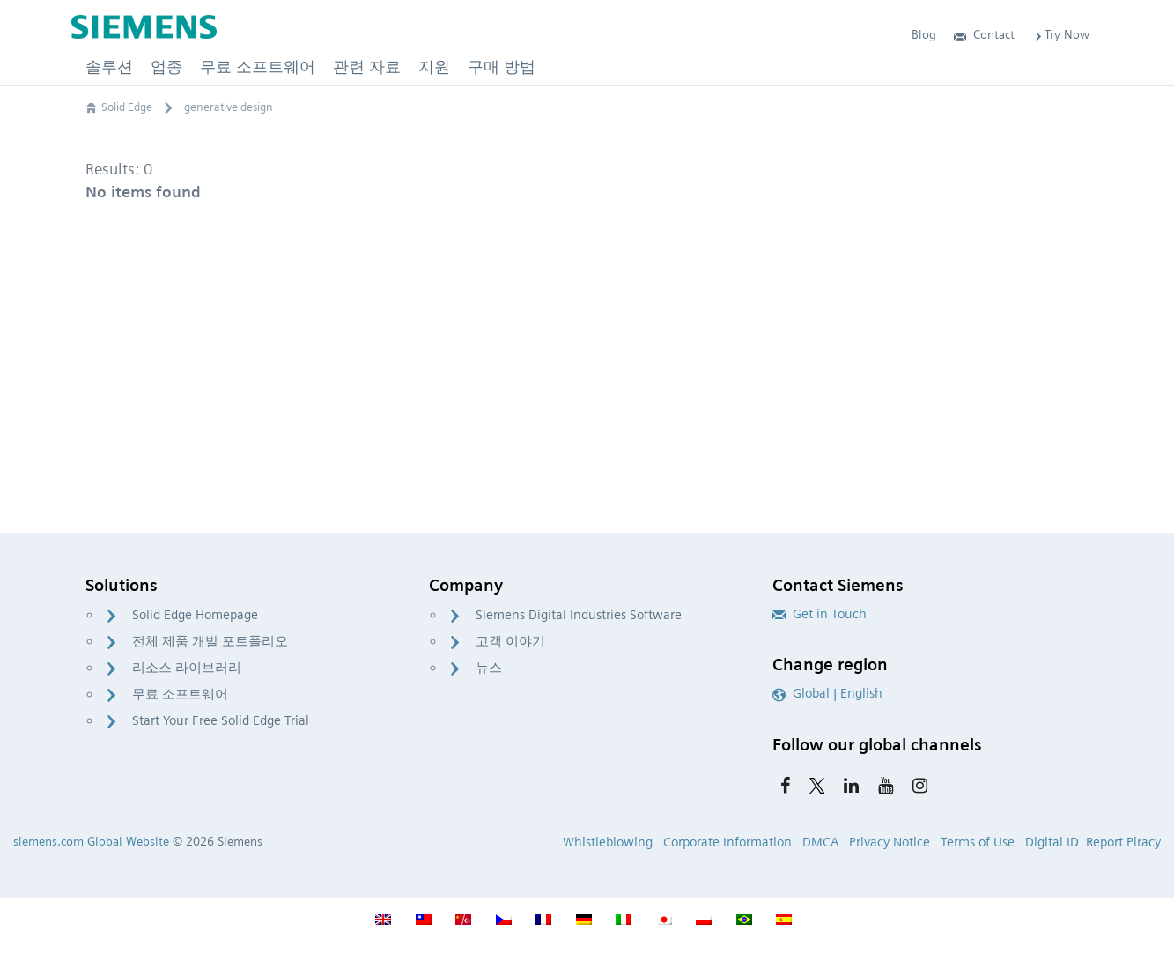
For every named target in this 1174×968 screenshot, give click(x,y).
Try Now (1060, 34)
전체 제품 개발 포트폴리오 (210, 641)
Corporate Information (727, 842)
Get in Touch (819, 614)
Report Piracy (1123, 842)
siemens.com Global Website (91, 841)
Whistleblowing (608, 842)
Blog (924, 34)
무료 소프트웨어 (180, 694)
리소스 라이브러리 (186, 668)
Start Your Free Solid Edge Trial (220, 720)
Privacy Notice (889, 842)
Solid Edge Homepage (195, 615)
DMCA (820, 842)
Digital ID (1052, 842)
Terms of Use (978, 842)
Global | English (827, 693)
